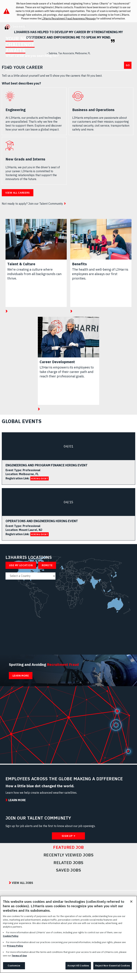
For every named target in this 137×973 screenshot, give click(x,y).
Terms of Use (19, 957)
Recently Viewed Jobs (68, 854)
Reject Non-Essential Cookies (112, 967)
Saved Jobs (68, 870)
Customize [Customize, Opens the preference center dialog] (14, 967)
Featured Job (68, 847)
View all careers (17, 192)
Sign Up (67, 836)
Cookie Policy (10, 937)
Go (128, 65)
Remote (47, 565)
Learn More (20, 675)
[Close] (131, 903)
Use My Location (21, 565)
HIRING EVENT (39, 478)
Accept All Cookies (78, 967)
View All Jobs (22, 883)
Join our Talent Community (45, 203)
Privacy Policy (15, 947)
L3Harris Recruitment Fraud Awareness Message (69, 18)
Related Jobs (68, 862)
